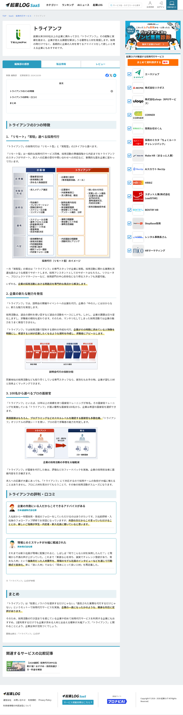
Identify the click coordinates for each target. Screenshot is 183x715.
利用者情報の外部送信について (18, 705)
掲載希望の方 (171, 7)
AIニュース (83, 5)
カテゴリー (52, 5)
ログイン (160, 7)
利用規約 (33, 700)
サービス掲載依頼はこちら (77, 702)
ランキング (68, 5)
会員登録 (150, 7)
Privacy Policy (47, 700)
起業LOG (98, 5)
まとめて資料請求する (149, 62)
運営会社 (7, 700)
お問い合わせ (20, 700)
